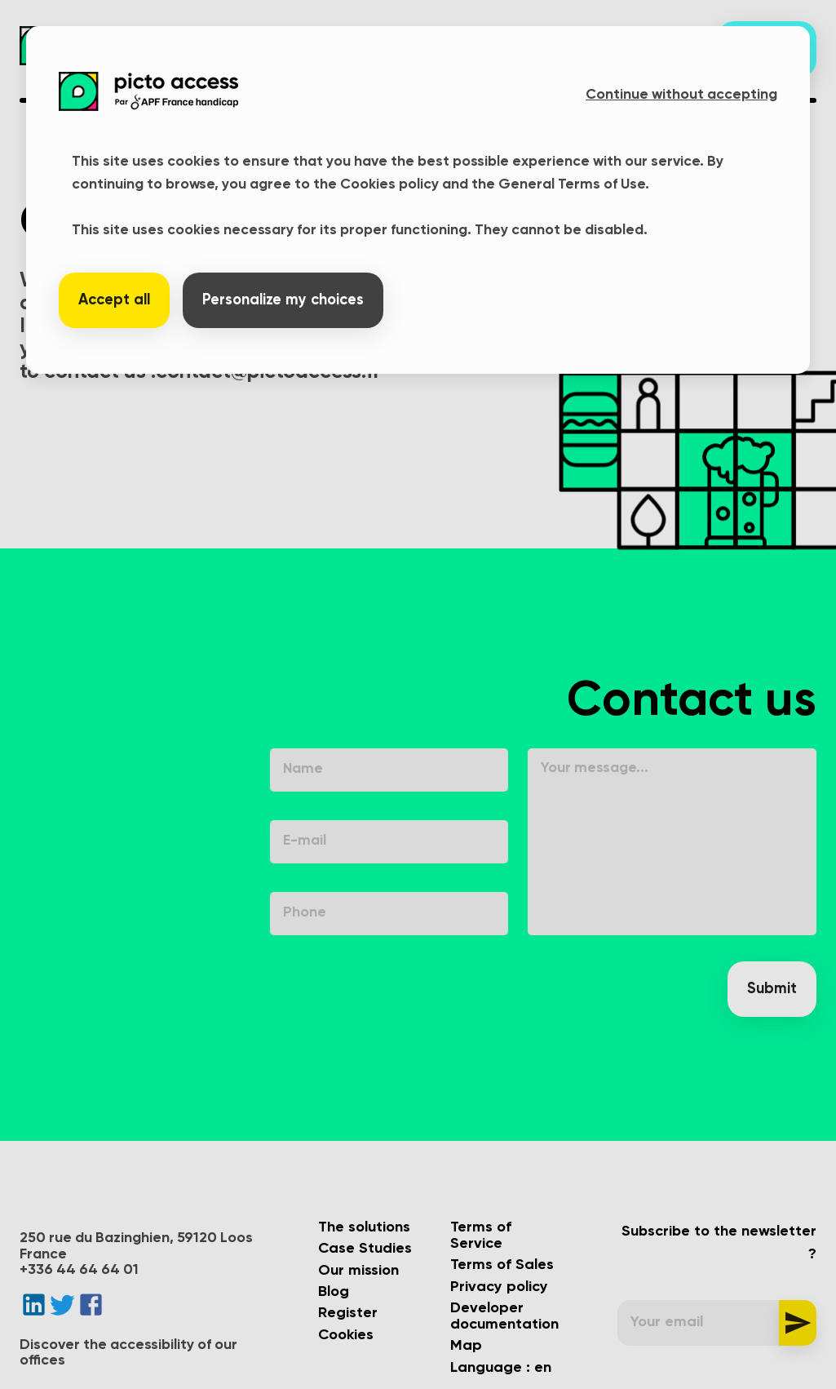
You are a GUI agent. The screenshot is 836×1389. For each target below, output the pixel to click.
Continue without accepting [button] (681, 94)
